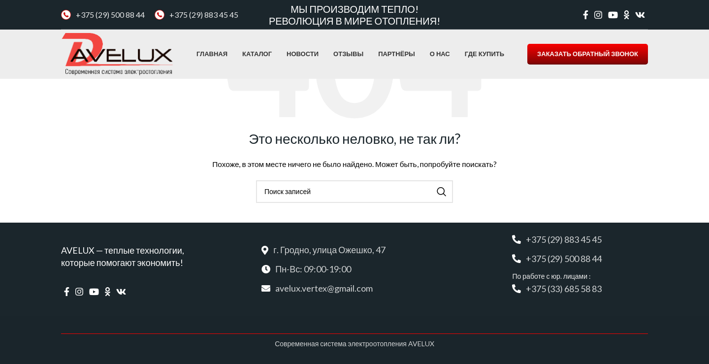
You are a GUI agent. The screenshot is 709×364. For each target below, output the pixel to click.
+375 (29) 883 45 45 (203, 14)
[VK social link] (640, 14)
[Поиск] (354, 191)
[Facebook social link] (585, 14)
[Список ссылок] (354, 288)
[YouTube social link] (613, 14)
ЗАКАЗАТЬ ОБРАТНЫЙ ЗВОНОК (587, 54)
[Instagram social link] (598, 14)
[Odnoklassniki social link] (626, 14)
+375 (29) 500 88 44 (110, 14)
